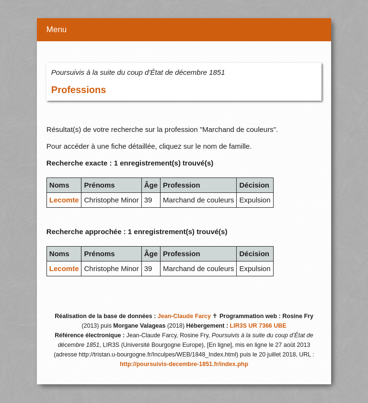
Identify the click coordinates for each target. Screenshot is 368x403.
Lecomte (64, 200)
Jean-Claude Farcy (184, 316)
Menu (56, 29)
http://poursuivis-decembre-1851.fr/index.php (184, 364)
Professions (78, 89)
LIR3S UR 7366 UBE (258, 325)
